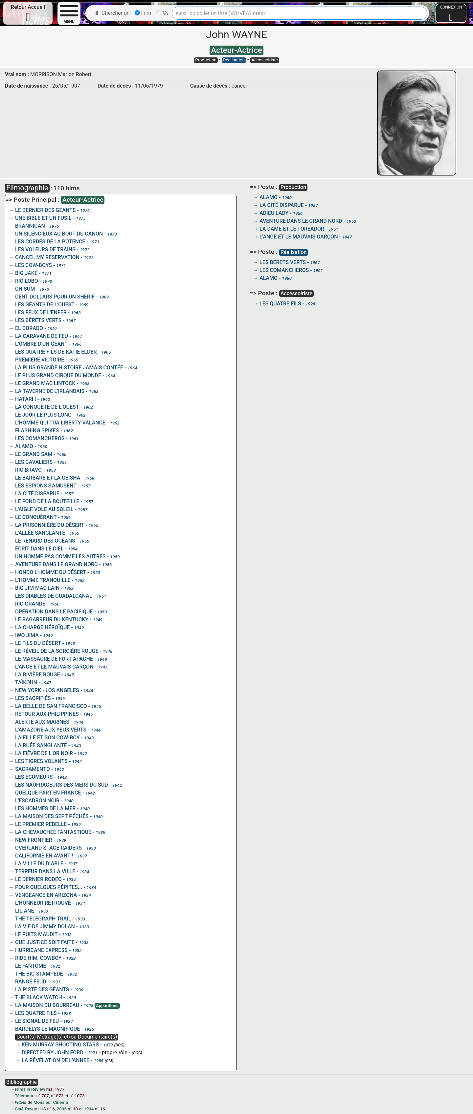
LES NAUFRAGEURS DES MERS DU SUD (61, 785)
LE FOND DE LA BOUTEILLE (47, 501)
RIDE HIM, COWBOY (38, 958)
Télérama (24, 1095)
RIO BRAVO (28, 470)
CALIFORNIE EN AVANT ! (44, 856)
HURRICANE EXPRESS (41, 950)
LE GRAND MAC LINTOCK (45, 383)
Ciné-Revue (26, 1108)
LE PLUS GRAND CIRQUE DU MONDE (58, 375)
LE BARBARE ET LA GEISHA (47, 478)
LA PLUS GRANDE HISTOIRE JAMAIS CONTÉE (69, 367)
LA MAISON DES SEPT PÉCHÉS (52, 816)
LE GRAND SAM (33, 454)
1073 (79, 1095)
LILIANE (24, 911)
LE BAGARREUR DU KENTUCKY (51, 619)
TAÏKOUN (26, 682)
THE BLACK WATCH (38, 997)
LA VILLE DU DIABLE (39, 863)
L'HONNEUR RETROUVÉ (43, 903)
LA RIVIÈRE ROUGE (37, 674)
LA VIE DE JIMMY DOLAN (45, 926)
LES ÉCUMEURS (34, 777)
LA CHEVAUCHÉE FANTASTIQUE (53, 832)
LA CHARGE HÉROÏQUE (42, 627)
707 (45, 1095)
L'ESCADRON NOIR (37, 800)
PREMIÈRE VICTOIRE (39, 360)
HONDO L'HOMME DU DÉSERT (50, 572)
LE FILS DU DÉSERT (38, 643)
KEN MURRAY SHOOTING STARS (60, 1045)
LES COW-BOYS (33, 265)
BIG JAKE (26, 273)
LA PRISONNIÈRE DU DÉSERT (49, 525)
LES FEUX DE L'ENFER (41, 312)
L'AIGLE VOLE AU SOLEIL (44, 509)
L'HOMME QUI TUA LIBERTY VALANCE (60, 423)
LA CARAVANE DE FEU (41, 336)
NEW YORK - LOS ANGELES (47, 690)
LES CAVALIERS (34, 462)
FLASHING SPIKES (37, 430)
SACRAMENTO (32, 769)
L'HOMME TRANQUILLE (42, 580)
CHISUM (25, 289)
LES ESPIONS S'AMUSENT (46, 486)
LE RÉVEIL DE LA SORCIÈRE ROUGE (57, 651)
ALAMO (24, 446)
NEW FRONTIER (33, 840)
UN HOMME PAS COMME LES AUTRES (60, 556)
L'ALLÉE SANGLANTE (40, 533)
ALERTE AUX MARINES (42, 722)
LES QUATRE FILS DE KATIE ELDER (56, 352)
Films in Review (30, 1089)
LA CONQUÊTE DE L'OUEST (47, 407)
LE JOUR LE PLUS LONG (43, 415)
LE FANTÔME (30, 966)
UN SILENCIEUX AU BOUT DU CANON (59, 234)
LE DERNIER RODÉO (38, 879)
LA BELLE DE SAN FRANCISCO (51, 706)
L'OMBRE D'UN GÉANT (41, 344)
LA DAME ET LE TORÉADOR (291, 229)
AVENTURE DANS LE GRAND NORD (56, 564)
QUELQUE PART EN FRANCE (48, 793)
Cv (162, 13)
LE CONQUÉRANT (35, 517)
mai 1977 (55, 1089)
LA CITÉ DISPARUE (37, 493)
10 (75, 1108)
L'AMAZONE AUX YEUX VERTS (50, 730)
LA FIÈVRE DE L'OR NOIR (44, 753)
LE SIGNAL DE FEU (37, 1021)
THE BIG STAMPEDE (39, 974)
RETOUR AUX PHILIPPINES (47, 714)
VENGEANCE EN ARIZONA (46, 895)
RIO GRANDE (30, 604)
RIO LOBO (26, 281)
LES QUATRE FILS (36, 1013)
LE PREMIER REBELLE (41, 824)
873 (59, 1095)
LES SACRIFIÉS (33, 698)
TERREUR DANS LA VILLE (45, 871)
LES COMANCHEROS (40, 438)
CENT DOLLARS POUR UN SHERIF (55, 297)
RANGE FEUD (30, 982)
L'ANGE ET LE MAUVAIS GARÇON (54, 667)
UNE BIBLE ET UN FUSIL (43, 218)
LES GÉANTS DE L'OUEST (45, 304)
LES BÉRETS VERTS (38, 320)
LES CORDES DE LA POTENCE (50, 241)
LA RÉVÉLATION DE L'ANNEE (55, 1060)
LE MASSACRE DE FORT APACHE (54, 659)
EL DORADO (29, 328)
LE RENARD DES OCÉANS (45, 541)
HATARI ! (25, 399)
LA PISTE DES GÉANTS (42, 989)
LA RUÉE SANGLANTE (41, 745)
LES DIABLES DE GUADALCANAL (53, 596)
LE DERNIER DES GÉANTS (45, 210)
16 (102, 1108)
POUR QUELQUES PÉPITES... (48, 887)
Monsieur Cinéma (51, 1102)
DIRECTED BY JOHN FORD (52, 1052)
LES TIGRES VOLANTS (41, 761)
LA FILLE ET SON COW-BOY (47, 737)
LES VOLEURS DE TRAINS (45, 249)
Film (143, 13)
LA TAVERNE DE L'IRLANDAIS (49, 391)
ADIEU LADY (273, 213)
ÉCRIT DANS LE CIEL (39, 549)
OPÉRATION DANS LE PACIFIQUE (54, 612)
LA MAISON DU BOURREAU (47, 1005)
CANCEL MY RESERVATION (47, 257)
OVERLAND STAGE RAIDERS (48, 848)
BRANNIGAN (30, 226)
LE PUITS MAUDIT (36, 934)
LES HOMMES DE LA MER (45, 808)
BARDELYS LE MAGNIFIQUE (47, 1029)
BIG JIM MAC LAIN (37, 588)
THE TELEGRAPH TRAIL (43, 919)
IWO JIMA (27, 635)
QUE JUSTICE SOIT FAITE (45, 942)
